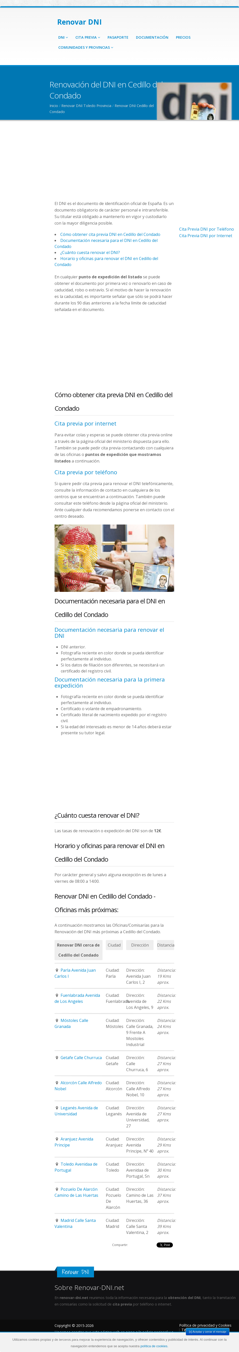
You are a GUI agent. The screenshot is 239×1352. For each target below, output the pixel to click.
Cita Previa (87, 37)
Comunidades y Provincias (85, 47)
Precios (183, 37)
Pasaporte (118, 37)
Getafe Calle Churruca (81, 1057)
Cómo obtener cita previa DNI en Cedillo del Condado (110, 234)
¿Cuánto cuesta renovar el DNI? (90, 252)
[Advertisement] (114, 165)
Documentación (152, 37)
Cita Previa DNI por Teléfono (206, 229)
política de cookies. (154, 1346)
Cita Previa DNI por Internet (205, 235)
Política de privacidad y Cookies (205, 1325)
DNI (63, 37)
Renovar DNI (79, 22)
